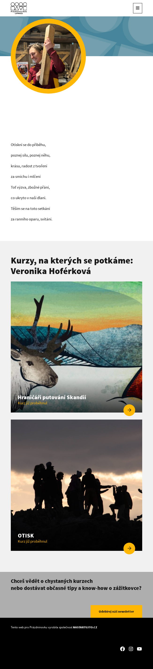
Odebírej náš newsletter (116, 611)
